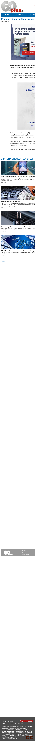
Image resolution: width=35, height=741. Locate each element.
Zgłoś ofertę (25, 554)
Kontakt (24, 552)
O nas (24, 550)
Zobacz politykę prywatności (10, 739)
